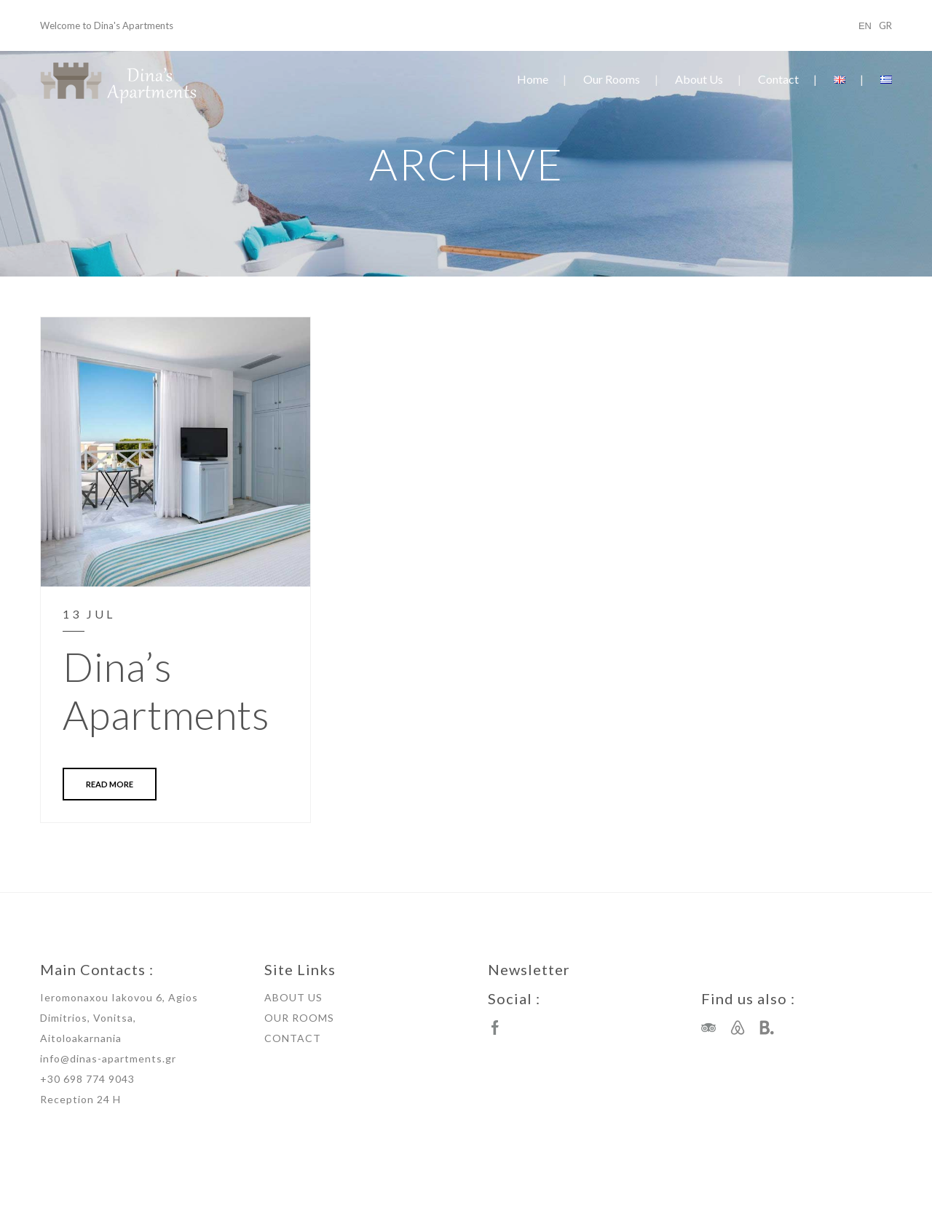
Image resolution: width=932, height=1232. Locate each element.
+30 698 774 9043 (87, 1079)
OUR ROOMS (299, 1018)
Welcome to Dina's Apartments (106, 25)
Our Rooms (611, 79)
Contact (778, 79)
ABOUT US (293, 997)
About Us (699, 79)
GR (885, 25)
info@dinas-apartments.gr (108, 1058)
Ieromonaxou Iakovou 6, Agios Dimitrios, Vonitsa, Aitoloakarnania (119, 1017)
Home (532, 79)
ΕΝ (865, 25)
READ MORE (109, 784)
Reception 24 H (80, 1099)
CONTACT (292, 1038)
